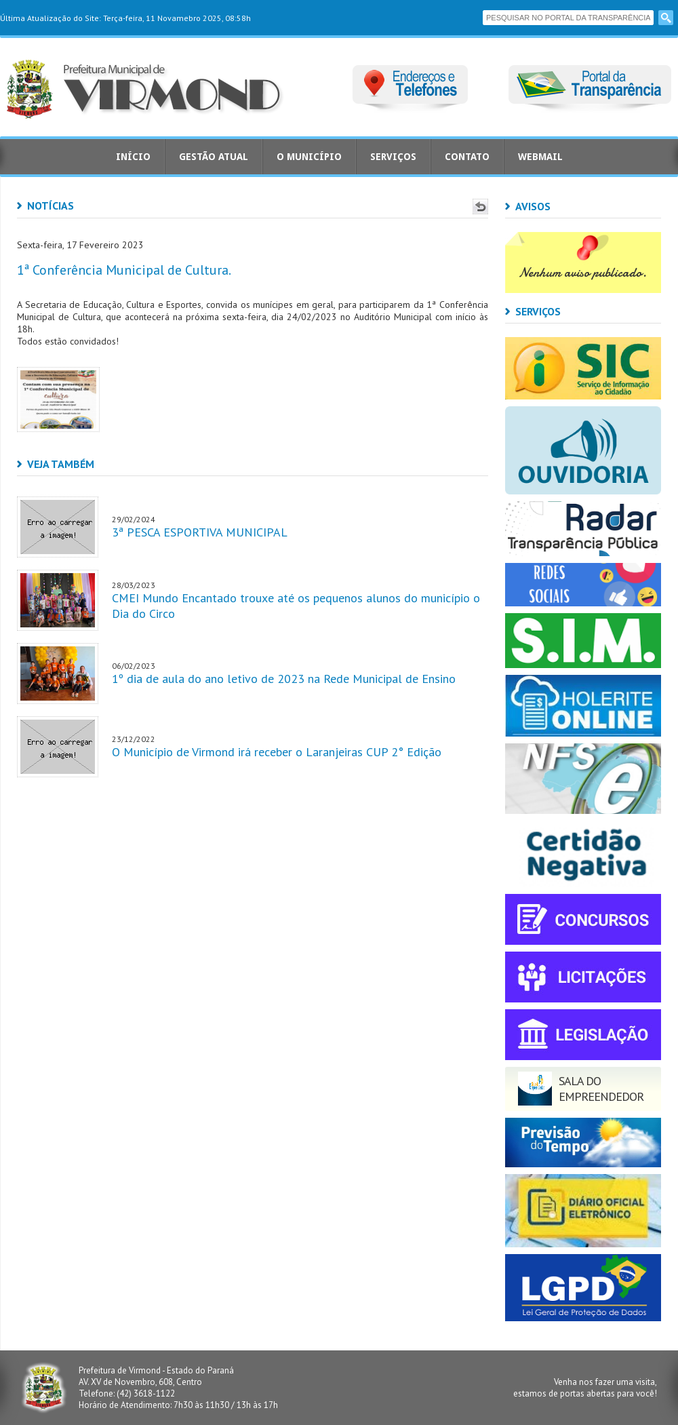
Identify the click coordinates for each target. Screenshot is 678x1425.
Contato (467, 156)
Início (133, 156)
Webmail (540, 156)
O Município (309, 156)
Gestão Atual (213, 156)
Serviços (393, 156)
